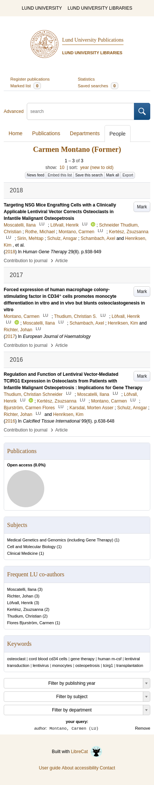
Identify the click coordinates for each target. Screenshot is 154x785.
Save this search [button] (89, 175)
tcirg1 (108, 665)
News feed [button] (35, 175)
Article (61, 260)
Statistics (86, 79)
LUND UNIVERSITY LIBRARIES (100, 8)
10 (62, 167)
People (117, 134)
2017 (10, 336)
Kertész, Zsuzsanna (25, 609)
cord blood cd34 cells (48, 659)
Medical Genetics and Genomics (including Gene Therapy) (60, 540)
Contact (107, 768)
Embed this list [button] (60, 175)
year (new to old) (96, 167)
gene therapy (82, 659)
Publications (46, 133)
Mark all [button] (112, 175)
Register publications (30, 79)
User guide (50, 768)
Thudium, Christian (24, 616)
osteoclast (16, 659)
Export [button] (127, 175)
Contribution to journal (25, 260)
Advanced (13, 111)
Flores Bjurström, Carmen (30, 622)
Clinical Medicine (22, 553)
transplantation (129, 665)
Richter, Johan (20, 596)
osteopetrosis (88, 665)
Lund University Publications (92, 40)
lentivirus (41, 665)
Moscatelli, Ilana (21, 589)
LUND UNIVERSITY (42, 8)
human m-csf (110, 659)
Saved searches (98, 85)
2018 (10, 251)
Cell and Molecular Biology (31, 546)
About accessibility (80, 768)
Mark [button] (142, 206)
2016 (10, 421)
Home (15, 133)
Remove (142, 728)
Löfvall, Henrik (20, 602)
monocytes (62, 665)
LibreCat (86, 752)
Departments (85, 133)
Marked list (25, 85)
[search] (80, 111)
